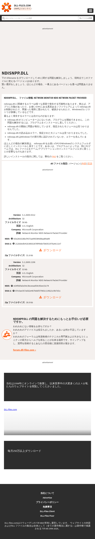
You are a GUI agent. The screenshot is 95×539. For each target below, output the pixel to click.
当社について (47, 493)
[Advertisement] (47, 50)
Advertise (47, 497)
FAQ (54, 156)
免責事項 (47, 507)
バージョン (74, 163)
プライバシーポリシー (47, 502)
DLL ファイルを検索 (86, 18)
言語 (90, 163)
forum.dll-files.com (23, 350)
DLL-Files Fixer (47, 516)
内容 (84, 163)
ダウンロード (52, 250)
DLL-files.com (10, 409)
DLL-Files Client (47, 511)
